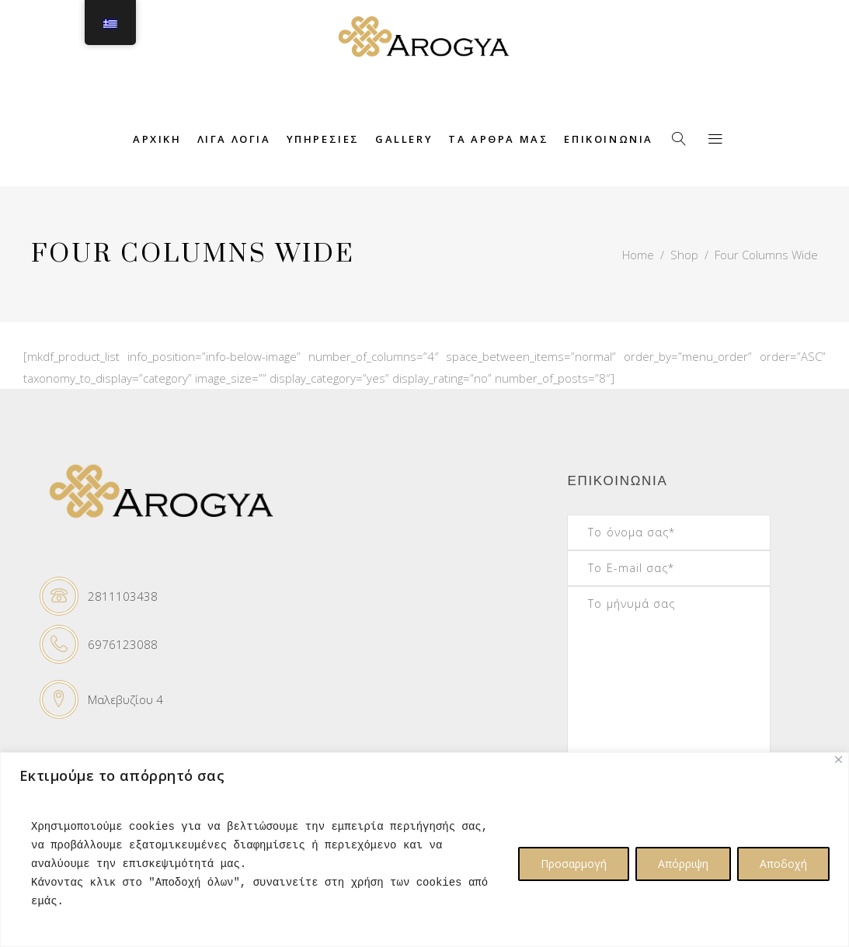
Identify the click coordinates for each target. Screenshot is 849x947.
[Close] (838, 759)
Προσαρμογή (574, 863)
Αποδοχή (783, 863)
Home (638, 254)
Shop (684, 254)
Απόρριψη (683, 863)
